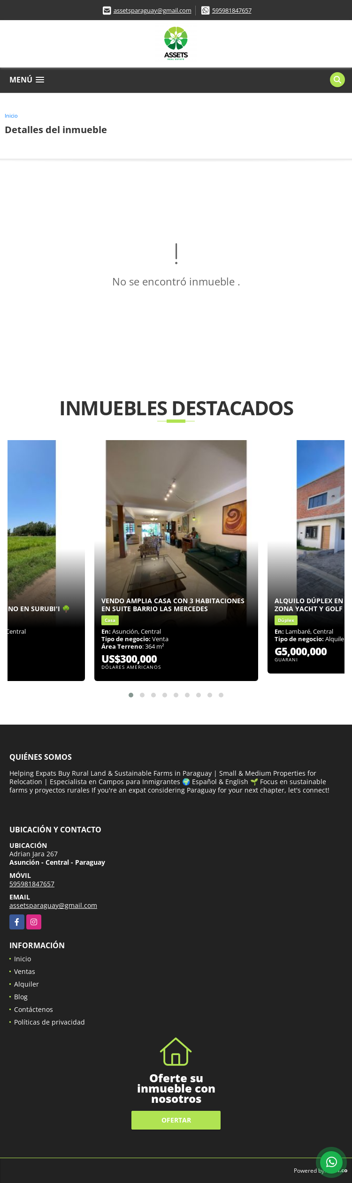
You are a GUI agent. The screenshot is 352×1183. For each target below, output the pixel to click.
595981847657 (232, 10)
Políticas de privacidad (49, 1022)
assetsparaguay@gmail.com (152, 10)
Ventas (24, 971)
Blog (21, 996)
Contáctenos (33, 1009)
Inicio (11, 115)
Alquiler (26, 984)
